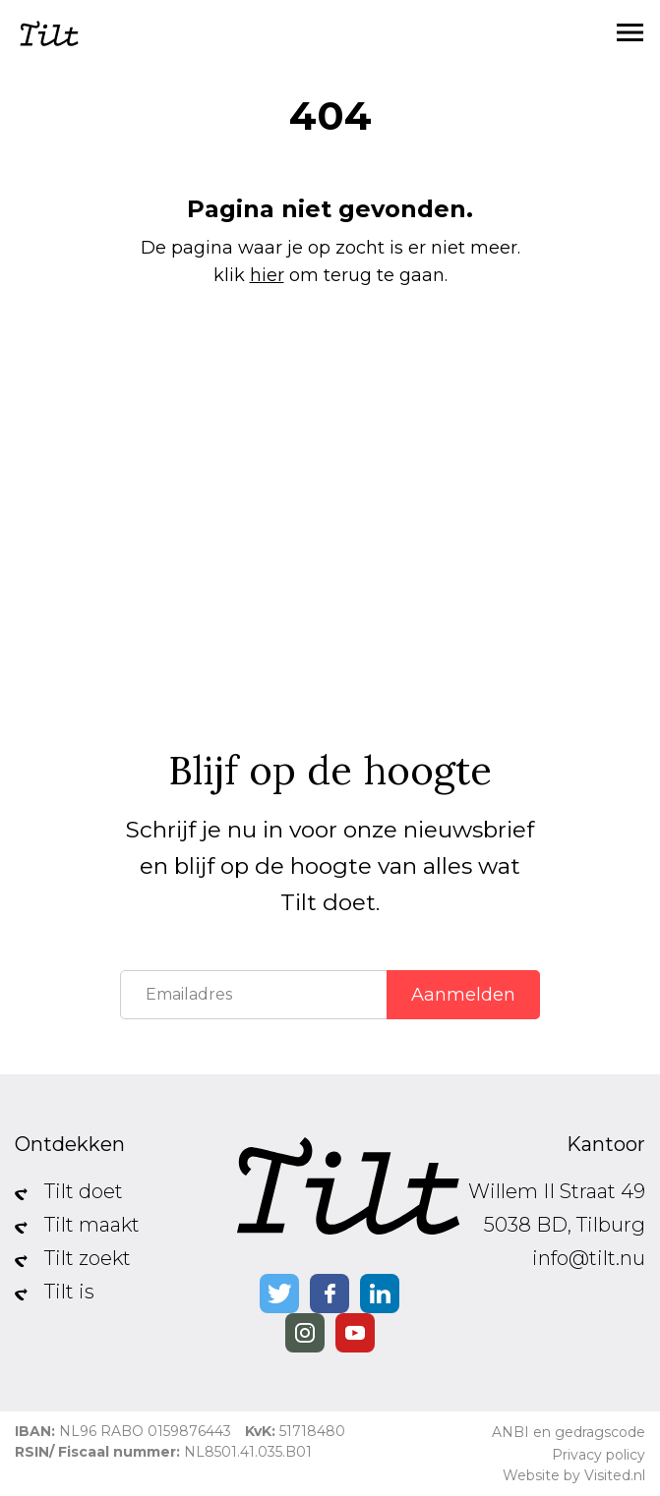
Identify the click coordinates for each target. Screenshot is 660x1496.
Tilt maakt (92, 1225)
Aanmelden (463, 995)
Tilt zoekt (87, 1258)
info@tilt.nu (588, 1258)
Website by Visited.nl (574, 1475)
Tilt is (69, 1291)
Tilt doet (83, 1191)
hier (267, 275)
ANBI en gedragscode (568, 1432)
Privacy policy (598, 1455)
